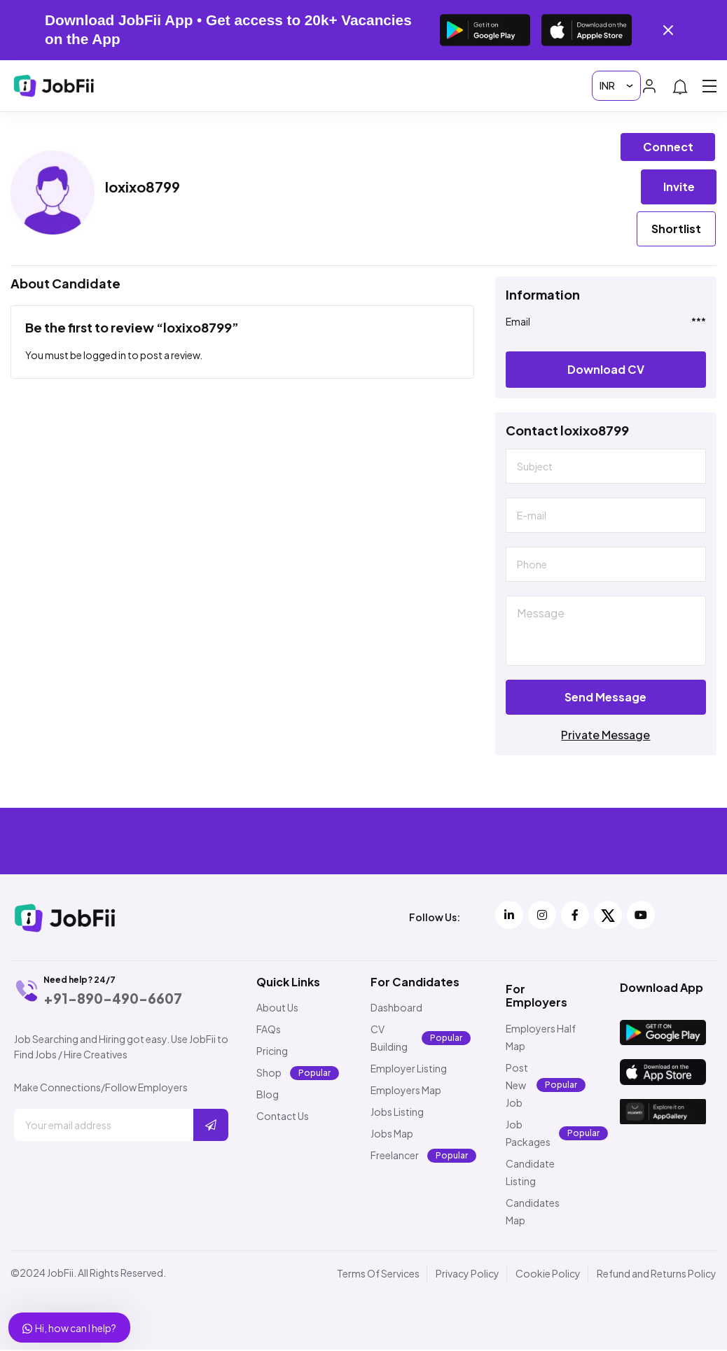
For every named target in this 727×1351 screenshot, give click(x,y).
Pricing (272, 1052)
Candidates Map (533, 1213)
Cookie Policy (548, 1274)
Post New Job (517, 1086)
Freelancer (395, 1156)
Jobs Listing (397, 1113)
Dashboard (396, 1008)
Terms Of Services (378, 1274)
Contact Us (282, 1117)
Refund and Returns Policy (656, 1274)
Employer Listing (409, 1069)
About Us (277, 1008)
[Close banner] (668, 30)
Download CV (605, 370)
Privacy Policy (467, 1274)
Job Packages (528, 1134)
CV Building (389, 1039)
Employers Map (406, 1091)
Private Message (605, 736)
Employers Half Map (541, 1038)
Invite (679, 186)
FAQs (268, 1030)
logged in (104, 356)
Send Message (605, 698)
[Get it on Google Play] (485, 30)
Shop (269, 1074)
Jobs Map (392, 1134)
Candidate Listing (530, 1173)
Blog (267, 1095)
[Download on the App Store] (586, 30)
